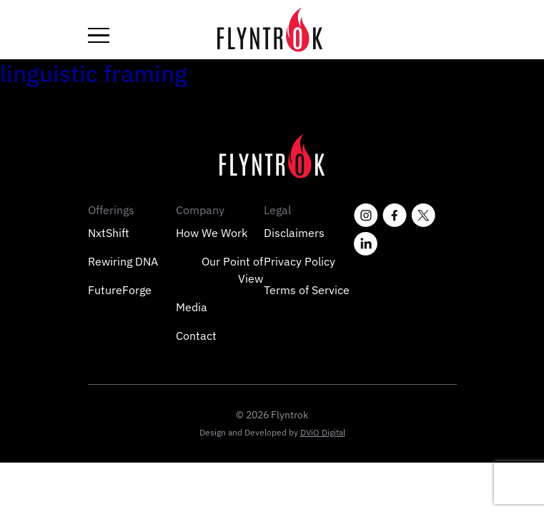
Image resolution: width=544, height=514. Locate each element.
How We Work (211, 233)
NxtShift (108, 233)
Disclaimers (294, 233)
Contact (196, 335)
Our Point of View (232, 270)
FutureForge (120, 290)
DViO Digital (322, 432)
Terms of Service (307, 290)
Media (191, 307)
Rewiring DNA (123, 261)
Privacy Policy (299, 261)
